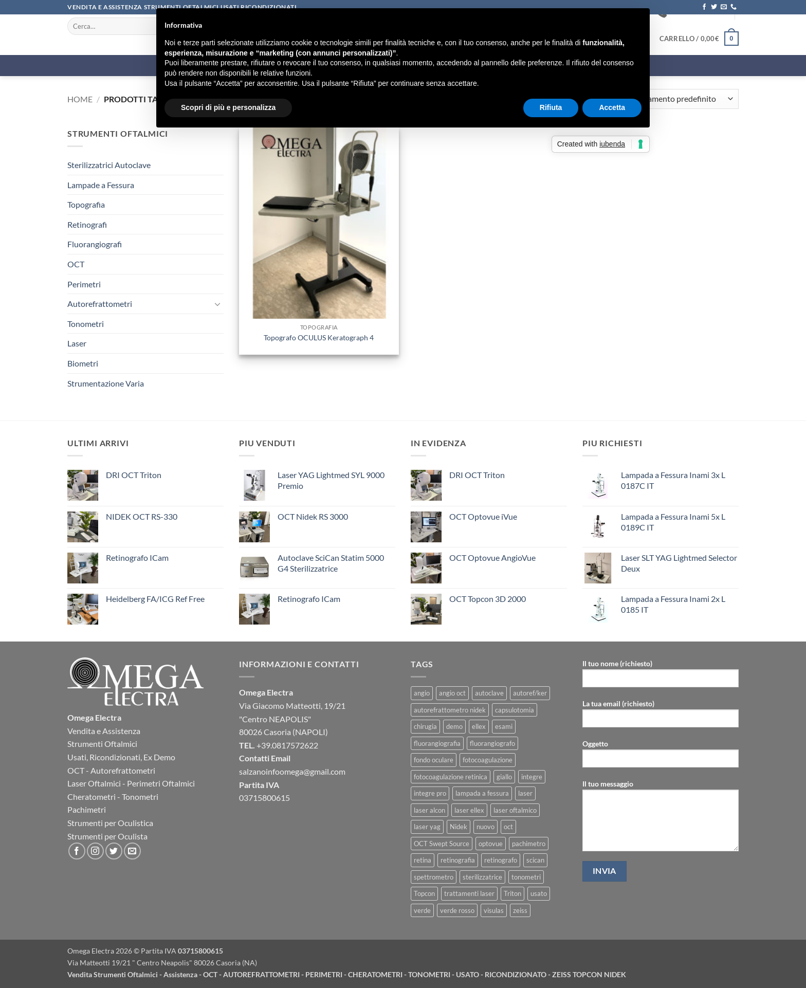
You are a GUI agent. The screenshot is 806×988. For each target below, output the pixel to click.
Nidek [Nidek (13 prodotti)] (458, 826)
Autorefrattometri (99, 303)
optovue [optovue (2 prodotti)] (491, 843)
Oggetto (660, 757)
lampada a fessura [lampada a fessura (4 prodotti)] (482, 793)
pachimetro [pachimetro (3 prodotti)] (528, 843)
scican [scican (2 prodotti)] (535, 860)
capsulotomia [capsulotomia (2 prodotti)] (514, 710)
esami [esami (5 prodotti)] (503, 726)
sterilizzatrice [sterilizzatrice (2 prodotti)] (482, 877)
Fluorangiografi (94, 244)
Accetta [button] (612, 107)
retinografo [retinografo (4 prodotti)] (500, 860)
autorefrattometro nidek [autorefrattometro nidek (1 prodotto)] (450, 710)
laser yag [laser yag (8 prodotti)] (427, 826)
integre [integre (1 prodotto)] (531, 777)
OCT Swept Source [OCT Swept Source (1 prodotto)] (441, 843)
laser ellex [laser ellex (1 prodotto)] (469, 810)
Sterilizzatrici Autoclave (109, 165)
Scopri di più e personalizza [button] (228, 107)
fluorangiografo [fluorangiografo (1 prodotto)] (492, 743)
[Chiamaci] (733, 7)
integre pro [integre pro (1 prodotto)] (430, 793)
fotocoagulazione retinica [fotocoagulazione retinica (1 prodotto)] (450, 777)
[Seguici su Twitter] (714, 7)
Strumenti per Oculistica (110, 823)
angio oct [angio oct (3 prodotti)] (452, 693)
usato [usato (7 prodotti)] (538, 893)
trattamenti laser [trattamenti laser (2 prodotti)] (469, 893)
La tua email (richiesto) (660, 717)
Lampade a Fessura (100, 185)
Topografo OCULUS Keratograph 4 (319, 337)
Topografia (86, 204)
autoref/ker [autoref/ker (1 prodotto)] (530, 693)
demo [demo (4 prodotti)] (454, 726)
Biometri (82, 363)
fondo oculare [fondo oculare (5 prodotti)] (433, 760)
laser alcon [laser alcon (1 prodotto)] (429, 810)
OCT (75, 264)
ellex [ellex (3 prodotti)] (479, 726)
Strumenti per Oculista (107, 836)
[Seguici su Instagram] (95, 851)
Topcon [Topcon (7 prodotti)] (424, 893)
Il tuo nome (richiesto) (660, 676)
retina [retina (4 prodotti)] (422, 860)
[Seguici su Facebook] (704, 7)
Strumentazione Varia (105, 383)
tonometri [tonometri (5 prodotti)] (526, 877)
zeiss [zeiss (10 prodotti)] (520, 910)
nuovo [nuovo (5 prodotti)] (485, 826)
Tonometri (85, 323)
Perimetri (84, 284)
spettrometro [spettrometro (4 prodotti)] (433, 877)
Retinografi (87, 224)
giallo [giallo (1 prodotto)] (504, 777)
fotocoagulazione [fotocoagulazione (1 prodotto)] (487, 760)
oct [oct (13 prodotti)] (508, 826)
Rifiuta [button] (551, 107)
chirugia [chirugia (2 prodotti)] (425, 726)
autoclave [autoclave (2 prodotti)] (489, 693)
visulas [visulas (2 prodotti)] (494, 910)
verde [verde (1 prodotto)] (422, 910)
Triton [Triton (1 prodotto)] (512, 893)
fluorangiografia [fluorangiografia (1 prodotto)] (437, 743)
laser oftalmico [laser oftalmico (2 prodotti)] (515, 810)
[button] (699, 38)
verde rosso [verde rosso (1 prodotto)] (457, 910)
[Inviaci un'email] (724, 7)
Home (80, 99)
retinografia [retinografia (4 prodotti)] (458, 860)
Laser (76, 343)
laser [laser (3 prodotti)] (525, 793)
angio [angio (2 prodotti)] (422, 693)
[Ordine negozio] (679, 99)
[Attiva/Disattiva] (217, 304)
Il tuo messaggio (660, 818)
